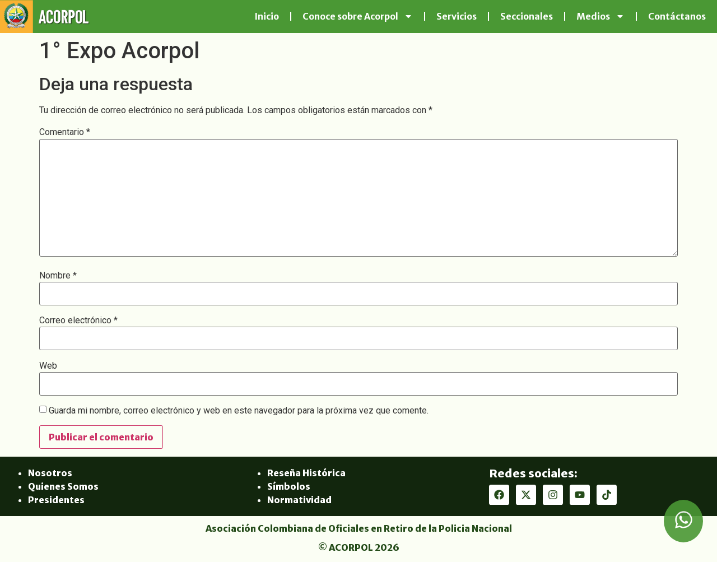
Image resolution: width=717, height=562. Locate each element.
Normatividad (299, 499)
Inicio (266, 16)
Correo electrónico (78, 320)
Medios (600, 16)
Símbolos (288, 486)
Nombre (58, 275)
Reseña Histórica (306, 473)
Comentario (64, 132)
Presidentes (56, 499)
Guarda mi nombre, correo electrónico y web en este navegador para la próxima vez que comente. (239, 410)
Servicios (456, 16)
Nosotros (50, 473)
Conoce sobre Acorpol (357, 16)
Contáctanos (677, 16)
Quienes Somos (63, 486)
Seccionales (526, 16)
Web (48, 365)
